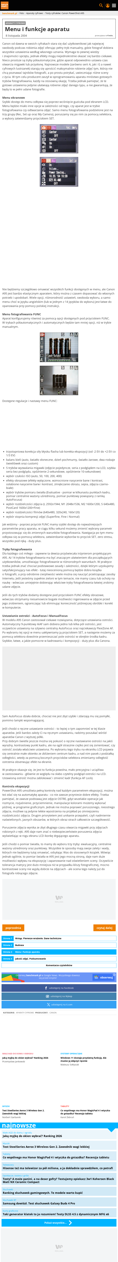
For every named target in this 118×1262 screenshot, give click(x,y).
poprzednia (13, 928)
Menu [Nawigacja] (114, 5)
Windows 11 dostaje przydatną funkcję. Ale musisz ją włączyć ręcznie (83, 1059)
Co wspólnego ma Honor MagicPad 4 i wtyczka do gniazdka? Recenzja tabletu (85, 1112)
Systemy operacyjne (71, 1053)
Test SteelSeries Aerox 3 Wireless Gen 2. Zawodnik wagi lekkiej (23, 1112)
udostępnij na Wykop (59, 996)
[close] (114, 975)
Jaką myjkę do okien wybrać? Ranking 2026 (25, 1057)
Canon (53, 1012)
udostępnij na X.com (59, 1004)
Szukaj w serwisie (101, 5)
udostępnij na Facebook (59, 988)
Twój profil (107, 5)
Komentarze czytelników (59, 965)
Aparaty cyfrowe (25, 1012)
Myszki (6, 1106)
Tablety (65, 1106)
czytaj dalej (104, 928)
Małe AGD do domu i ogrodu (17, 1053)
